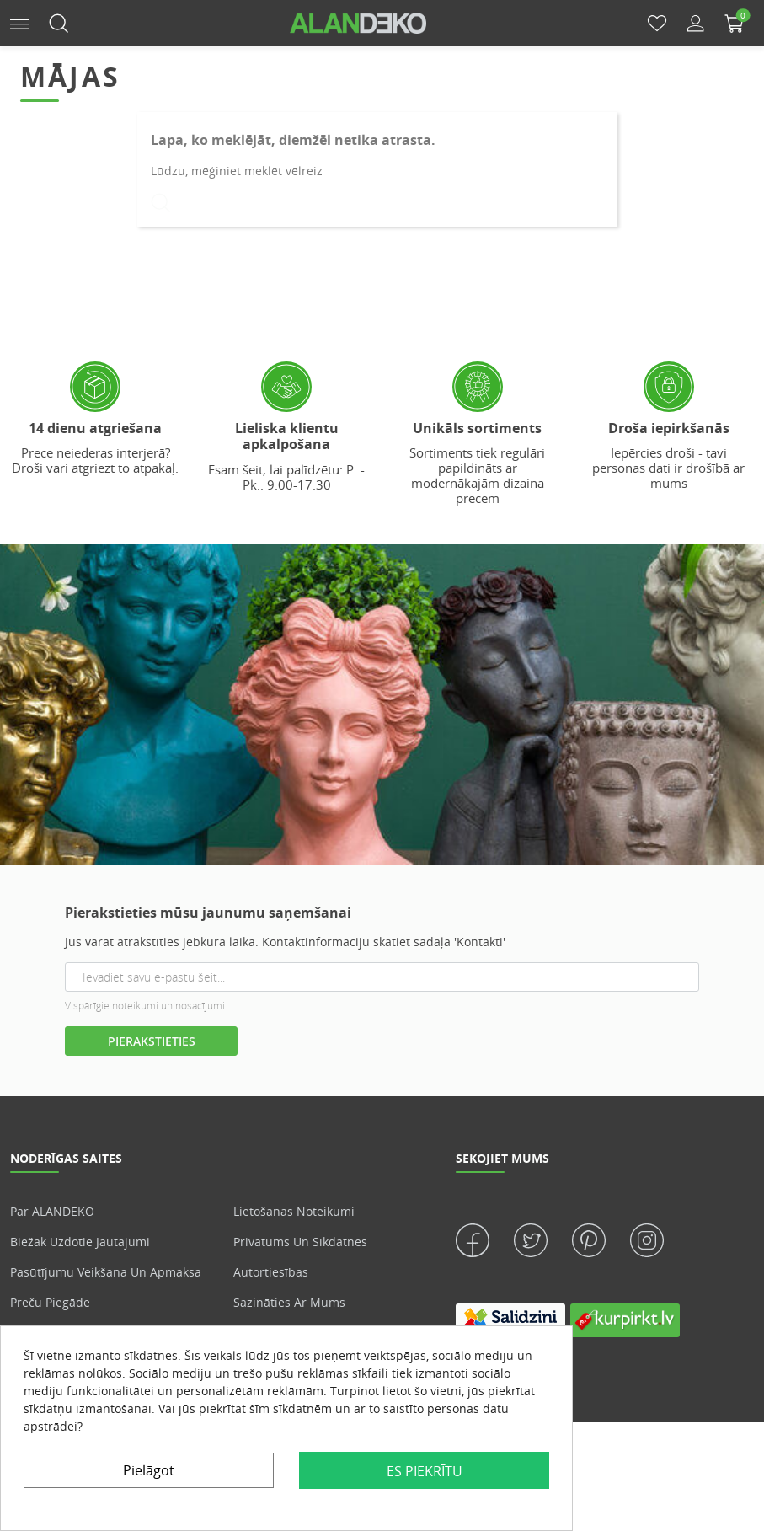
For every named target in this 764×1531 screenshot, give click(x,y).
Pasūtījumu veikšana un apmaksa (105, 1272)
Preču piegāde (50, 1302)
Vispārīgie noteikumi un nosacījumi (145, 1005)
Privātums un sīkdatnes (300, 1242)
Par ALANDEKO (52, 1211)
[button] (19, 22)
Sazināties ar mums (289, 1302)
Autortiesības (270, 1272)
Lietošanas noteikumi (294, 1211)
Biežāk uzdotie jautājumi (80, 1242)
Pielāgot (148, 1470)
